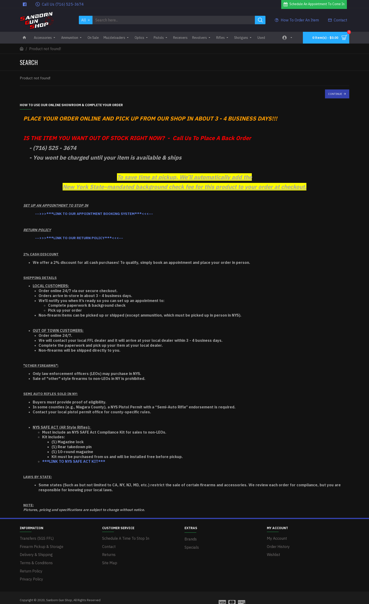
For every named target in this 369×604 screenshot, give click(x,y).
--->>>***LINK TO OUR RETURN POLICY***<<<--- (79, 238)
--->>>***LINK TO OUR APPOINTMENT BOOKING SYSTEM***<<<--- (94, 213)
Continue (335, 94)
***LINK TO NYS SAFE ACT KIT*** (73, 461)
